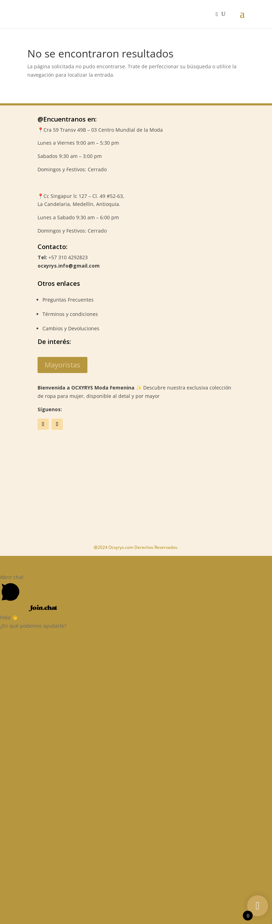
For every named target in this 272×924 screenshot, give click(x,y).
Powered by (28, 609)
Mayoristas (62, 365)
